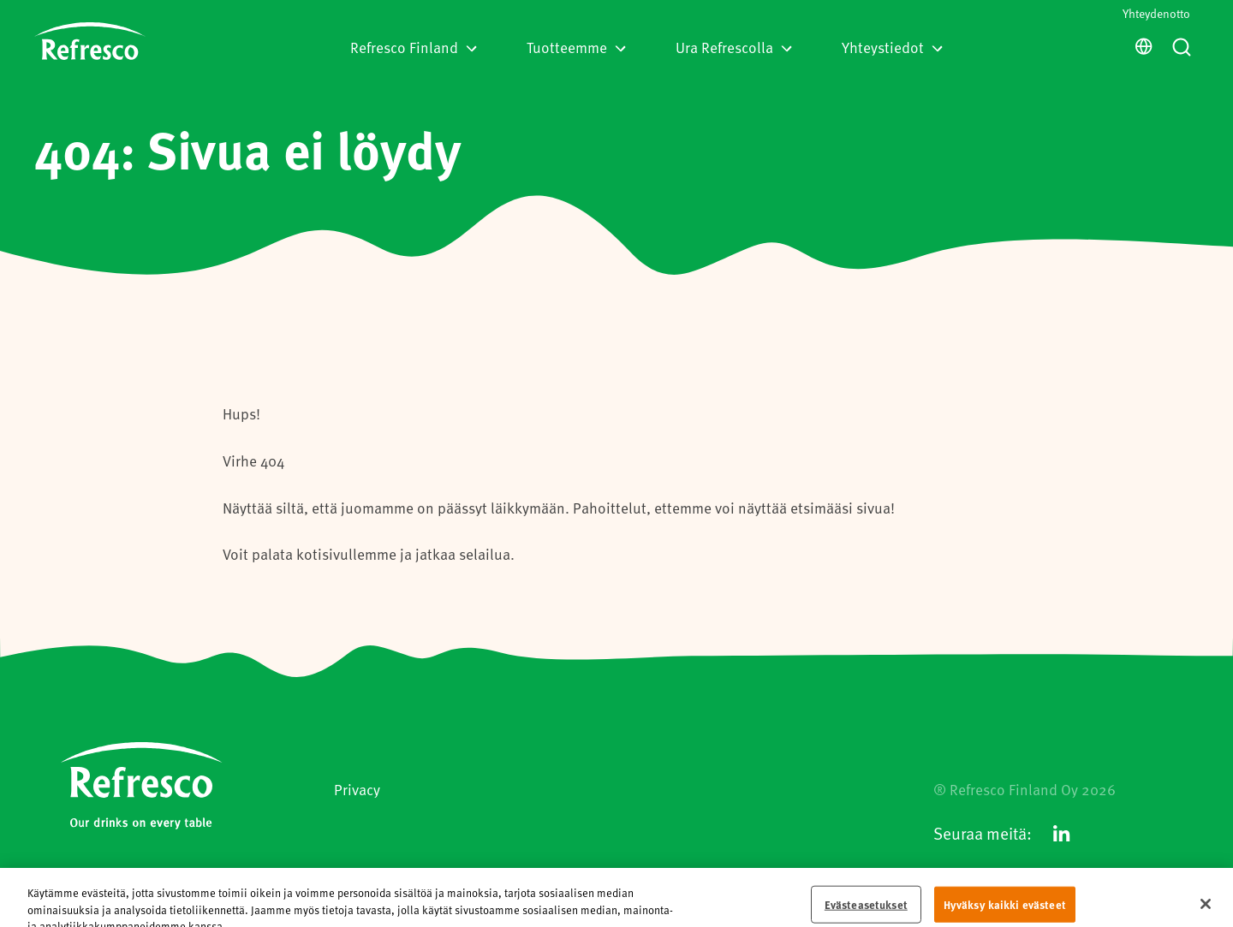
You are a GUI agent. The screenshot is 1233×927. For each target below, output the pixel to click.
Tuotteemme (576, 47)
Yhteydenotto (1156, 13)
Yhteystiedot (892, 47)
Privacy (357, 789)
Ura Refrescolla (734, 47)
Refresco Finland (413, 47)
